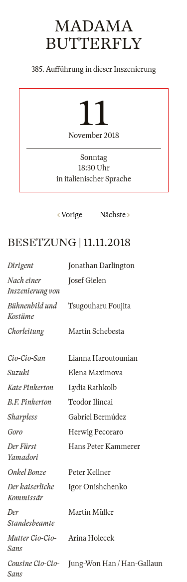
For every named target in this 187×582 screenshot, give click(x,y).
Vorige (69, 215)
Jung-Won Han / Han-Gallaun (115, 564)
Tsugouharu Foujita (99, 306)
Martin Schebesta (96, 331)
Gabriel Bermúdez (97, 417)
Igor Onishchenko (97, 487)
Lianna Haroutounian (103, 358)
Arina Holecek (91, 538)
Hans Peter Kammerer (104, 446)
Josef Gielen (87, 281)
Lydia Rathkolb (92, 388)
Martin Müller (91, 512)
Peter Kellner (89, 472)
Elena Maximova (95, 373)
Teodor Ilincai (90, 402)
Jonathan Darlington (101, 266)
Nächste (115, 215)
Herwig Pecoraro (95, 432)
